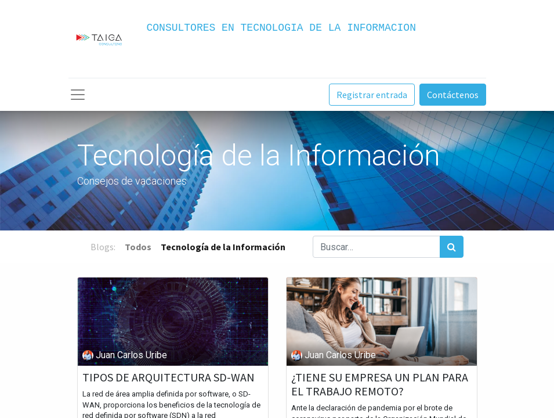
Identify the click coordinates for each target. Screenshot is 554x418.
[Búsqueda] (452, 247)
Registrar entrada (371, 94)
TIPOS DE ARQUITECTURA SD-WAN (168, 377)
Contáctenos (453, 94)
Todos (138, 247)
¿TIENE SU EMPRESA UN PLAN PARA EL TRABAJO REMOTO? (379, 384)
